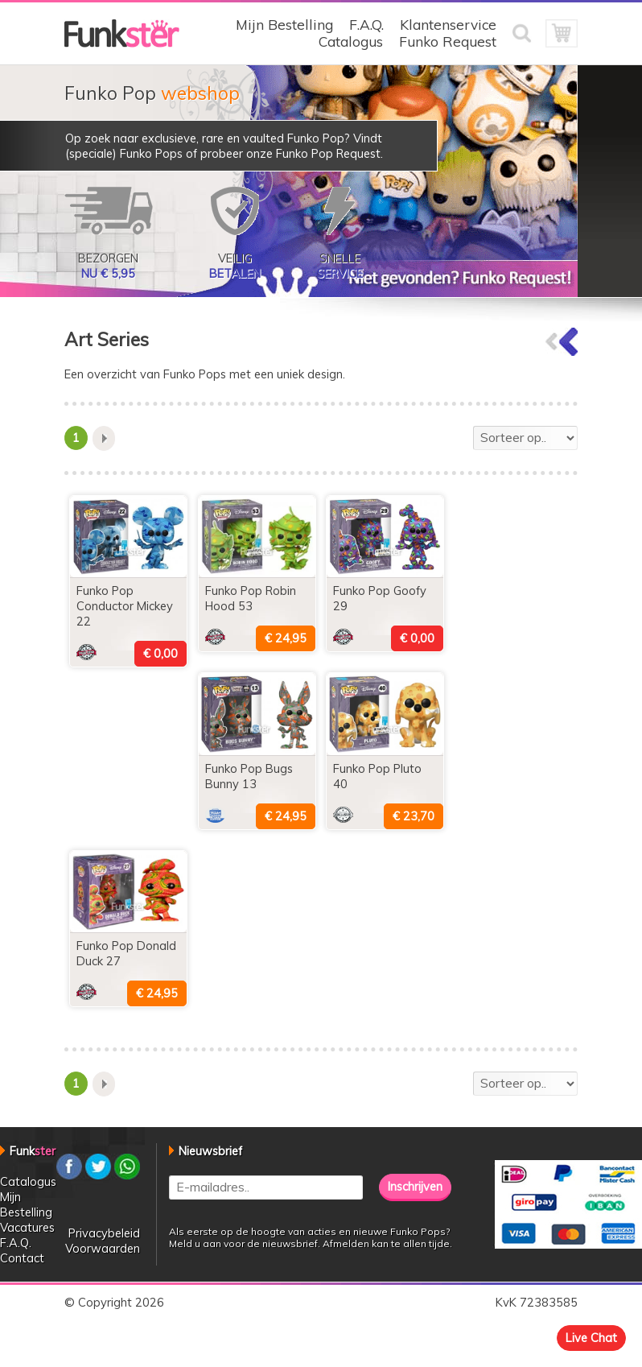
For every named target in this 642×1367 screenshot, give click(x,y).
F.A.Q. (366, 24)
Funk (33, 1150)
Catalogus (351, 41)
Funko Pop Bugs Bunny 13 (249, 776)
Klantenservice (448, 24)
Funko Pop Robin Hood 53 (250, 598)
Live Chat (591, 1337)
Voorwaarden (102, 1248)
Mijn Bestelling (284, 24)
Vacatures (27, 1227)
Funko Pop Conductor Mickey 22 (124, 606)
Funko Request (447, 41)
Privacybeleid (104, 1233)
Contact (22, 1258)
